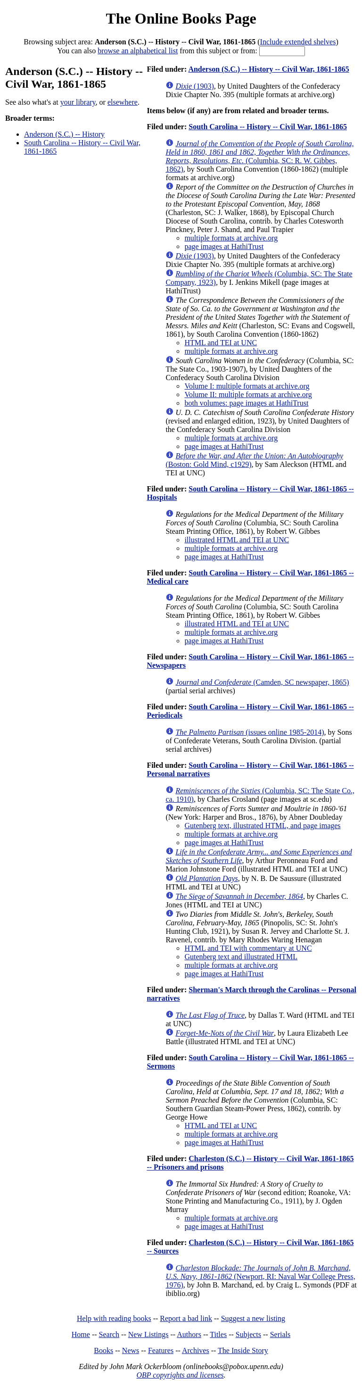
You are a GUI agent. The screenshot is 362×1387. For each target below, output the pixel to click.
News (130, 1350)
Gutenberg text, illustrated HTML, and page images (262, 826)
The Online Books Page (181, 18)
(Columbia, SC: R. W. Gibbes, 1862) (259, 156)
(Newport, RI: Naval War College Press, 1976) (260, 1276)
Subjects (248, 1334)
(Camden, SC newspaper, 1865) (262, 682)
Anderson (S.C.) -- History (64, 134)
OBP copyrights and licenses (179, 1375)
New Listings (148, 1334)
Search (109, 1334)
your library (78, 102)
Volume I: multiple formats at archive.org (246, 386)
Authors (189, 1334)
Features (160, 1350)
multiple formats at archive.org (231, 238)
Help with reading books (114, 1318)
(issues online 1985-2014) (249, 732)
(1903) (194, 86)
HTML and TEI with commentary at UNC (248, 948)
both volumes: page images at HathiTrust (246, 403)
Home (81, 1334)
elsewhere (122, 102)
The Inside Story (243, 1350)
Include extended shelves (298, 42)
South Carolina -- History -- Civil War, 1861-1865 (268, 127)
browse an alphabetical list (138, 51)
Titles (218, 1334)
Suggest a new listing (253, 1318)
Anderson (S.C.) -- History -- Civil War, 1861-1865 (268, 69)
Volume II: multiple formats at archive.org (248, 394)
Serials (280, 1334)
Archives (195, 1350)
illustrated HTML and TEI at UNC (236, 540)
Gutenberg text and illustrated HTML (240, 957)
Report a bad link (186, 1318)
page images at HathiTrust (223, 246)
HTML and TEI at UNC (220, 343)
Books (103, 1350)
